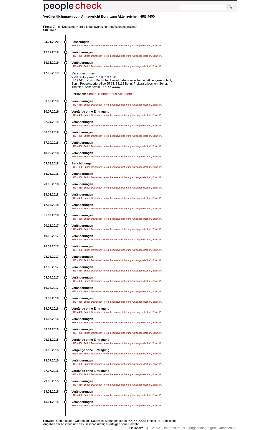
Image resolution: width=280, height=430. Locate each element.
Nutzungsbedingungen (199, 428)
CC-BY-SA (152, 428)
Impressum (172, 428)
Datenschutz (227, 428)
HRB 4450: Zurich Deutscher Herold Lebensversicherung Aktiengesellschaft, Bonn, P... (117, 45)
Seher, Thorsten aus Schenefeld (111, 94)
